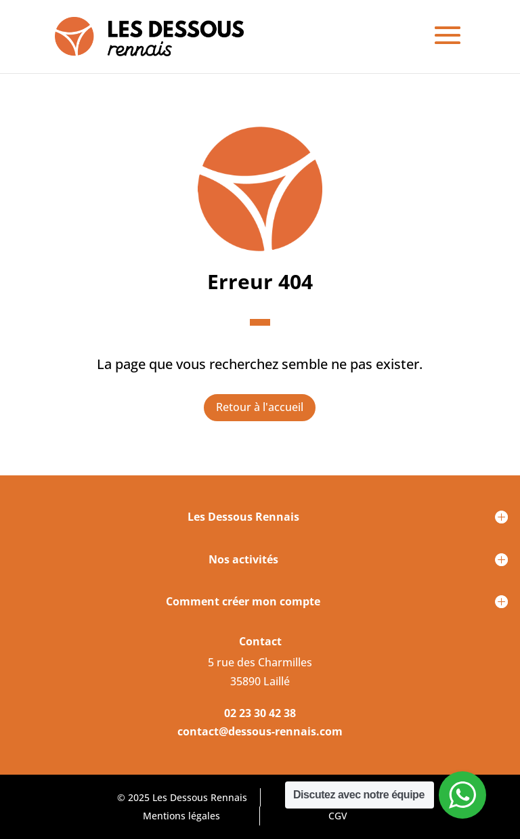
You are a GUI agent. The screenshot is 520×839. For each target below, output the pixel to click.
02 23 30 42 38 (260, 713)
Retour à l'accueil (259, 407)
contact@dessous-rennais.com (260, 731)
